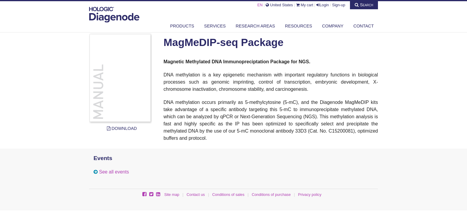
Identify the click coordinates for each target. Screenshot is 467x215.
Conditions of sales (228, 194)
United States (279, 5)
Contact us (196, 194)
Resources (298, 26)
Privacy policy (309, 194)
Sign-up (338, 5)
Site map (171, 194)
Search (364, 4)
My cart (304, 5)
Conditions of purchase (271, 194)
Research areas (255, 26)
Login (322, 5)
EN (260, 5)
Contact (364, 26)
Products (182, 26)
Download (122, 128)
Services (215, 26)
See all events (114, 171)
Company (332, 26)
